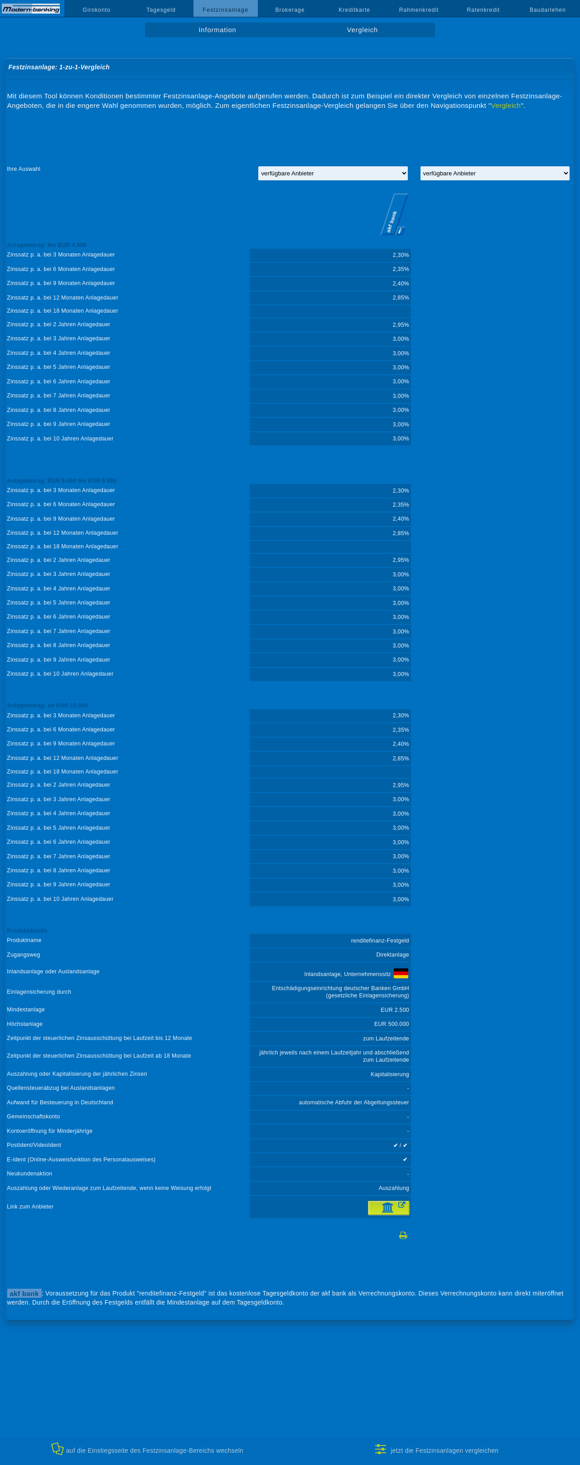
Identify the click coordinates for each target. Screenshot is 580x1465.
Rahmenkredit (419, 10)
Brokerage (289, 10)
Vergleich (362, 30)
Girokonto (97, 10)
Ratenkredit (483, 10)
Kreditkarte (354, 10)
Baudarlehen (548, 10)
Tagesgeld (160, 10)
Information (217, 30)
